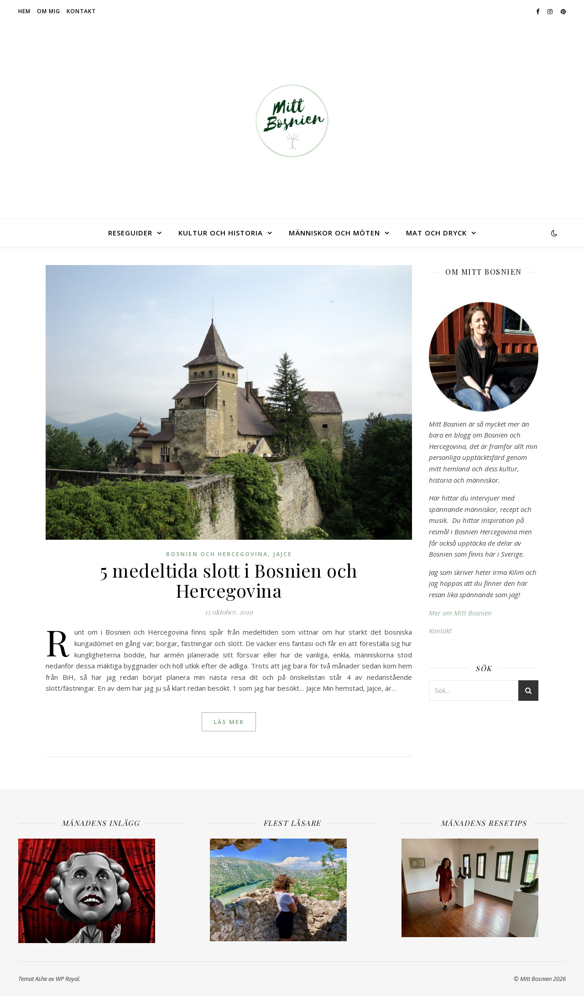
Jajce (282, 554)
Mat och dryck (436, 232)
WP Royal (67, 979)
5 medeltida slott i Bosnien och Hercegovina (229, 580)
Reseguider (130, 232)
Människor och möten (334, 232)
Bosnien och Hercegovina (217, 554)
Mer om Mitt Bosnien (460, 612)
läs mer (229, 722)
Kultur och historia (220, 232)
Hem (24, 11)
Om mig (48, 11)
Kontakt (81, 11)
